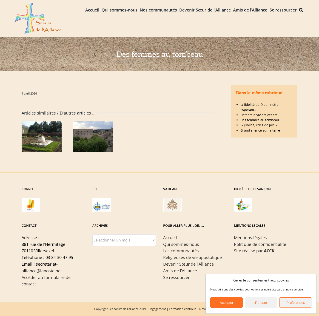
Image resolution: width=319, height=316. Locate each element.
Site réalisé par (254, 250)
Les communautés (181, 250)
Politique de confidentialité (260, 244)
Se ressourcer (176, 277)
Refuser (261, 303)
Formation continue (182, 309)
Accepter (226, 303)
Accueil (170, 237)
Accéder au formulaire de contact (46, 281)
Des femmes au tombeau (259, 120)
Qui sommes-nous (181, 244)
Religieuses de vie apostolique (192, 257)
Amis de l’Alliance (180, 270)
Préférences (295, 303)
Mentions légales (250, 237)
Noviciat (205, 309)
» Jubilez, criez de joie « (259, 125)
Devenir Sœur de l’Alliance (188, 264)
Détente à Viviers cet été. (259, 115)
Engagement (157, 309)
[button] (301, 9)
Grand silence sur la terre (260, 130)
